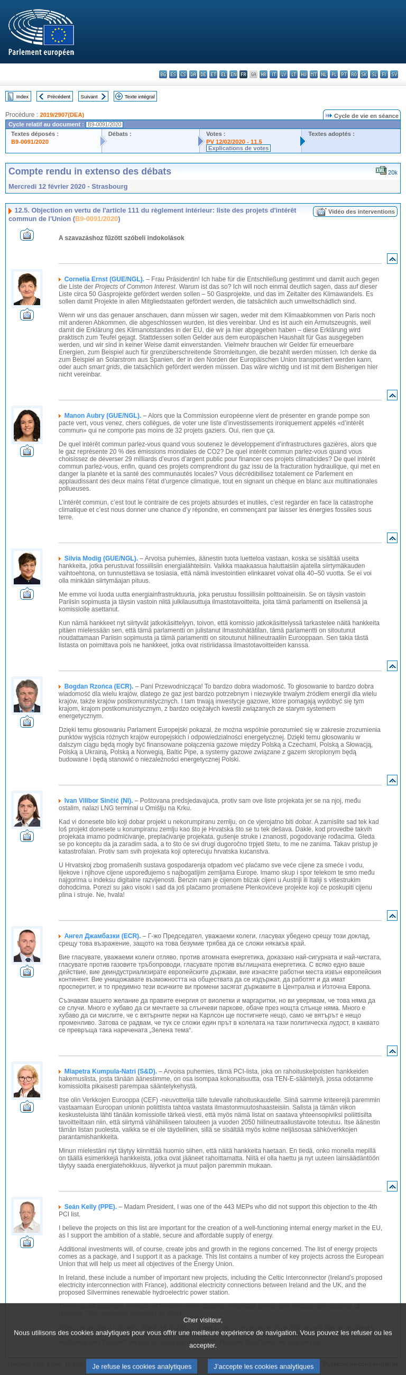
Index (22, 96)
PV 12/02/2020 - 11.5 (234, 142)
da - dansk (193, 74)
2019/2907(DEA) (62, 115)
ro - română (354, 74)
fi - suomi (384, 74)
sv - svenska (394, 74)
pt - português (344, 74)
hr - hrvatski (263, 74)
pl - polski (334, 74)
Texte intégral (140, 96)
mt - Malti (314, 74)
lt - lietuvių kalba (294, 74)
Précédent (59, 96)
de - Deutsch (203, 74)
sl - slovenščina (374, 74)
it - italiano (274, 74)
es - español (173, 74)
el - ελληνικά (223, 74)
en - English (233, 74)
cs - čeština (183, 74)
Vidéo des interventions (361, 211)
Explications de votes (238, 148)
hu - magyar (304, 74)
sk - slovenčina (364, 74)
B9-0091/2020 (30, 142)
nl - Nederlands (324, 74)
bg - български (163, 74)
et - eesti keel (213, 74)
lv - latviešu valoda (284, 74)
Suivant (89, 96)
